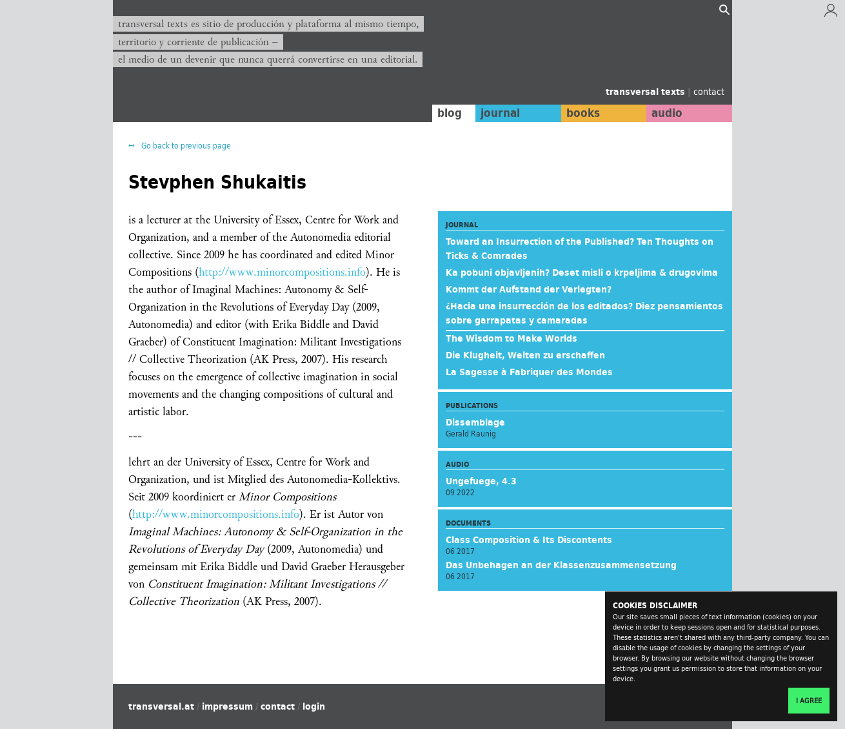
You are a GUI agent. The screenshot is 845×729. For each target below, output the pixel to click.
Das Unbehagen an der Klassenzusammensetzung (561, 565)
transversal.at (161, 706)
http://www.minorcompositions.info (282, 272)
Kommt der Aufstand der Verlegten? (528, 289)
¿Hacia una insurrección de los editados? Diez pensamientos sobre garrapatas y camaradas (584, 313)
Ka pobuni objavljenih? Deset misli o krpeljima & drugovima (582, 272)
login (314, 706)
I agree (809, 700)
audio (666, 113)
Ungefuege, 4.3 (481, 481)
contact (708, 91)
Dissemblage (475, 422)
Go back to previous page (185, 145)
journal (497, 113)
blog (446, 113)
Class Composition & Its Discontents (529, 540)
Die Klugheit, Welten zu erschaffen (525, 355)
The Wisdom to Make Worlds (511, 338)
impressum (227, 706)
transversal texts (647, 92)
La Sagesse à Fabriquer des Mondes (529, 372)
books (580, 113)
